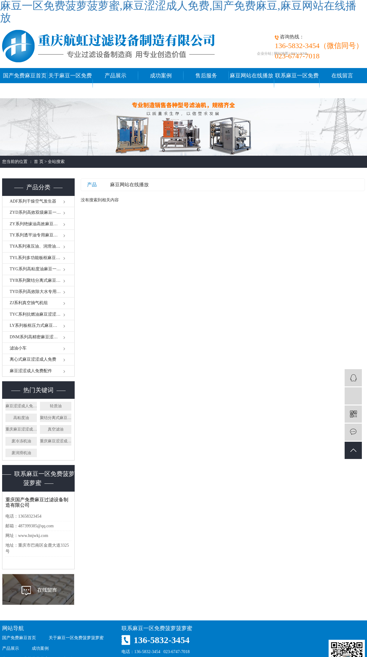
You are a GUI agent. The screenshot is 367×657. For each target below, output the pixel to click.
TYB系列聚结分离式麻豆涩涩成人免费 (42, 280)
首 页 (39, 161)
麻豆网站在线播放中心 (251, 83)
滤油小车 (18, 348)
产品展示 (115, 76)
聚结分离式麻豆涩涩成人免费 (55, 417)
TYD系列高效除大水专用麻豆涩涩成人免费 (42, 291)
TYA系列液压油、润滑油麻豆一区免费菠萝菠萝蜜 (42, 246)
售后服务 (206, 76)
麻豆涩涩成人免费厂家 (21, 406)
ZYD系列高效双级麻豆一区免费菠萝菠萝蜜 (42, 212)
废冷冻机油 (21, 441)
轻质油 (56, 406)
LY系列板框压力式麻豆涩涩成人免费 (42, 325)
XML (304, 53)
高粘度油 (21, 417)
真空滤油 (55, 429)
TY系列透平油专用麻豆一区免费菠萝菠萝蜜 (42, 235)
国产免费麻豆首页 (25, 76)
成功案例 (161, 76)
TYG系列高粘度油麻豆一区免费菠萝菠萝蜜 (42, 269)
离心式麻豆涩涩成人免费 (33, 359)
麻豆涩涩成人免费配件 (31, 371)
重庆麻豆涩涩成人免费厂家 (55, 441)
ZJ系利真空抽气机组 (29, 303)
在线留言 (342, 76)
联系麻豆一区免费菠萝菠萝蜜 (297, 83)
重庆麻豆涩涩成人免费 (21, 429)
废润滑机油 (21, 452)
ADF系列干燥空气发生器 (33, 201)
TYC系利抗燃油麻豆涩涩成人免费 (41, 314)
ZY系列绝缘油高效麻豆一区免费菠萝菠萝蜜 (42, 224)
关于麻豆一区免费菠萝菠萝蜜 (70, 83)
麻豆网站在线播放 (129, 184)
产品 (92, 184)
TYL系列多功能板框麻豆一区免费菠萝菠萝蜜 (42, 257)
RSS (294, 53)
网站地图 (281, 53)
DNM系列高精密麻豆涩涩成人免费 (42, 337)
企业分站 (264, 53)
